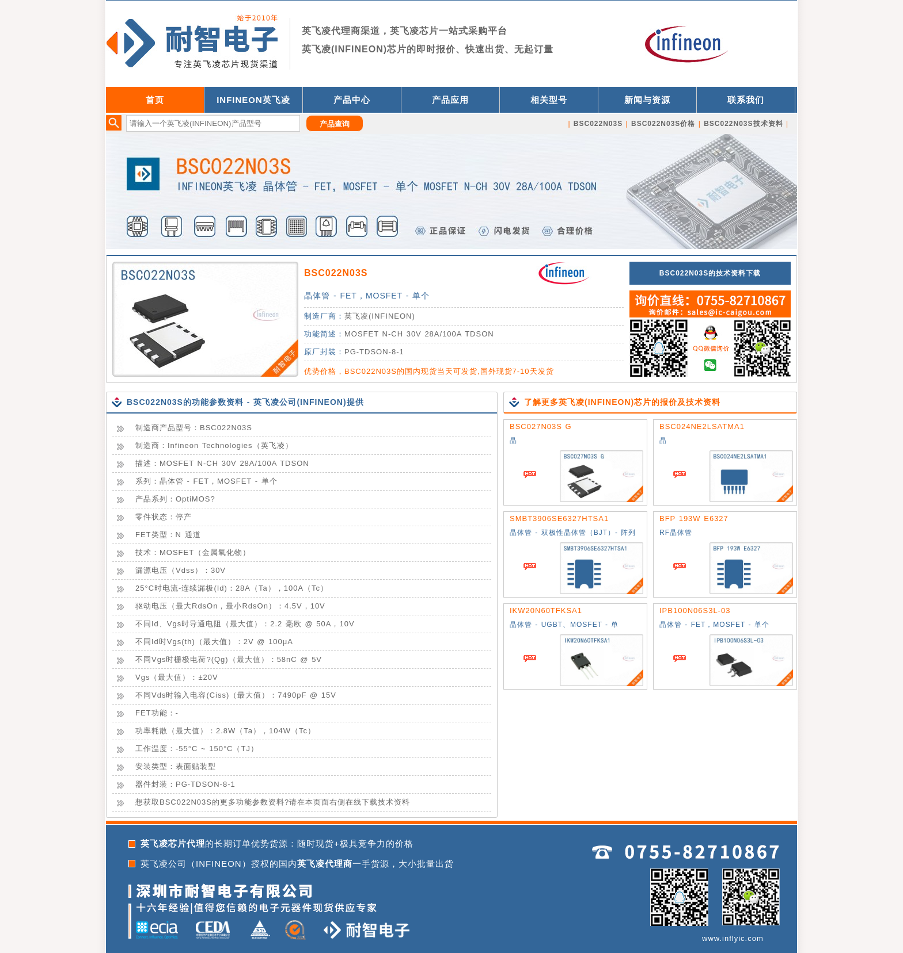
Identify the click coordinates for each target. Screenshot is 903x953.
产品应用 (450, 100)
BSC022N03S (336, 273)
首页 (155, 100)
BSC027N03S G (541, 426)
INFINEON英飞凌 (253, 100)
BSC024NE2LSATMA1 (702, 426)
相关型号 (548, 100)
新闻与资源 (647, 100)
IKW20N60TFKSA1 (546, 610)
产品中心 (351, 100)
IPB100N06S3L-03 (694, 610)
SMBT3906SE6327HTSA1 (559, 518)
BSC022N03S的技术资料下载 (710, 273)
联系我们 (745, 100)
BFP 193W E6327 (694, 518)
